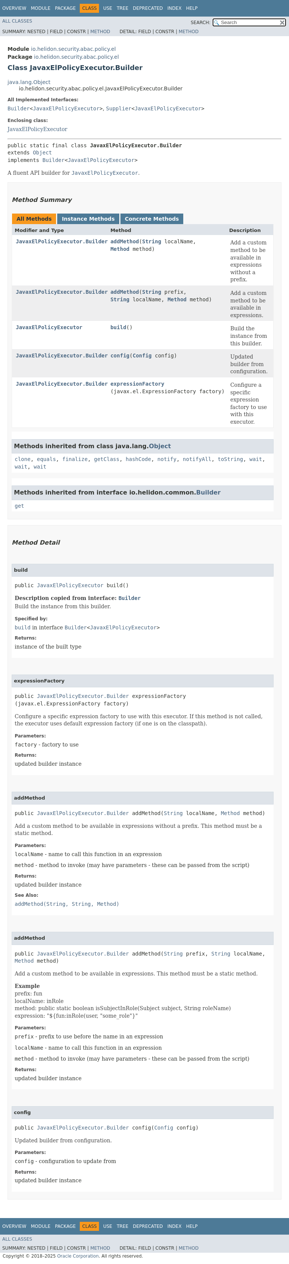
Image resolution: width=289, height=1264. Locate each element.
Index (174, 8)
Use (107, 8)
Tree (122, 8)
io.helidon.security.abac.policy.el (73, 49)
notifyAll (197, 459)
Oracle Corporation (78, 1256)
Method (100, 31)
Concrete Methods (152, 219)
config (119, 356)
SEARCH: (201, 22)
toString (230, 459)
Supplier (118, 108)
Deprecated (148, 8)
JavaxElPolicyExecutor (66, 108)
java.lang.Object (29, 82)
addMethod (124, 241)
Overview (14, 8)
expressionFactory (137, 384)
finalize (74, 459)
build (118, 327)
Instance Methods (88, 219)
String (151, 241)
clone (22, 459)
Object (42, 153)
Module (40, 8)
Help (192, 8)
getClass (106, 459)
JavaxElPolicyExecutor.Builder (62, 241)
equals (46, 459)
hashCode (138, 459)
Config (142, 356)
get (19, 506)
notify (166, 459)
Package (65, 8)
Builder (19, 108)
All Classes (17, 21)
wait (255, 459)
